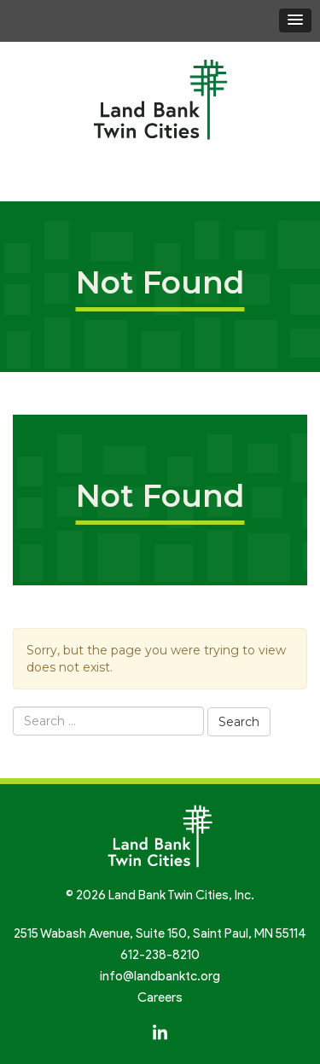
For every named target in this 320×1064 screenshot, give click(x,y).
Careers (160, 997)
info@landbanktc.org (160, 976)
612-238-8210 (160, 954)
